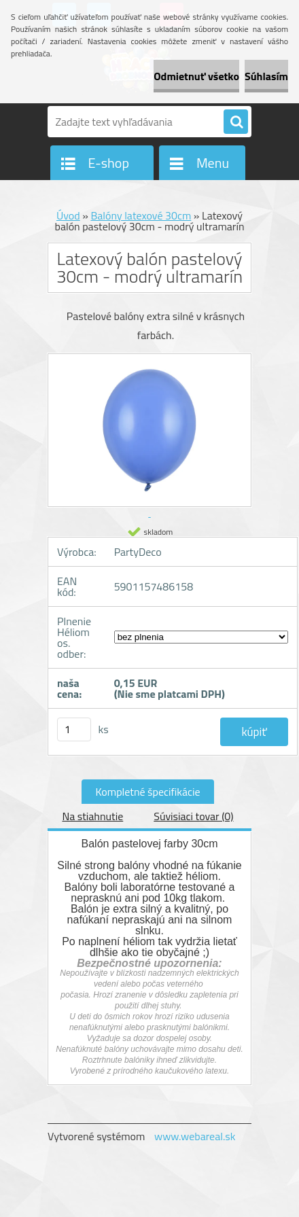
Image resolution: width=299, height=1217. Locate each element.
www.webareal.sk (195, 1136)
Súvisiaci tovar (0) (193, 816)
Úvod (68, 215)
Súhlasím (266, 76)
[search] (236, 122)
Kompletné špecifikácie (147, 791)
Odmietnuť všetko (196, 76)
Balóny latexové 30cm (140, 215)
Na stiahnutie (92, 816)
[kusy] (74, 729)
